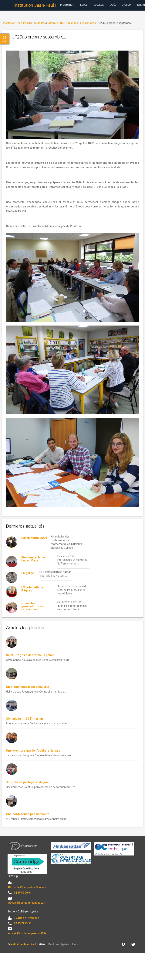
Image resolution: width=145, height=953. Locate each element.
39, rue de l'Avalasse (26, 917)
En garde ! (28, 573)
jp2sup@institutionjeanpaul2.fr (27, 902)
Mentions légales (58, 944)
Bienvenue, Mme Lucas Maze (33, 559)
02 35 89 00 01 (22, 892)
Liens (75, 944)
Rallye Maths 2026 (34, 538)
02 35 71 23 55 (22, 923)
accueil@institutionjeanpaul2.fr (27, 933)
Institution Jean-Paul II (24, 944)
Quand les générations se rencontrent (32, 606)
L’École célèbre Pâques (32, 589)
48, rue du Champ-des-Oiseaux (27, 887)
